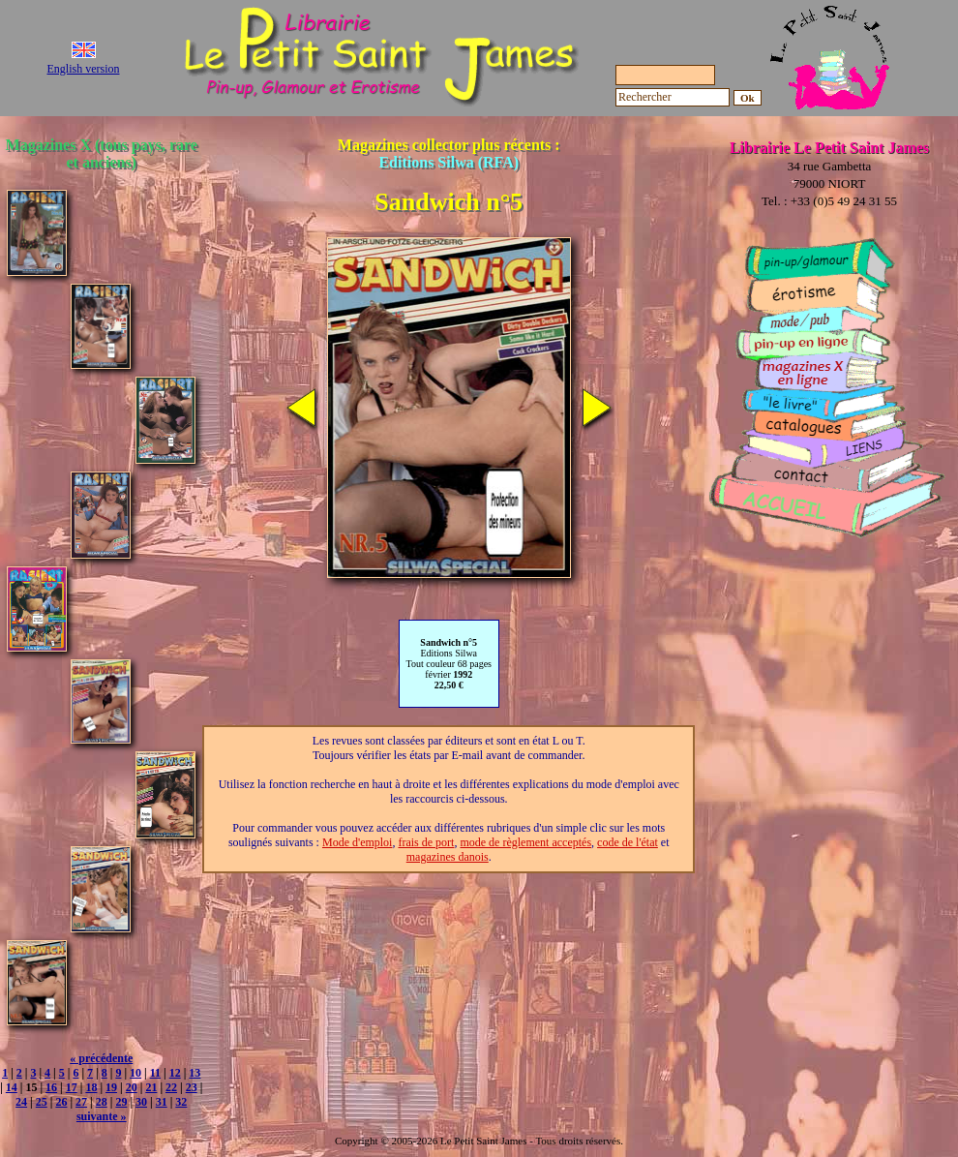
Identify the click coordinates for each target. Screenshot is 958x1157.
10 (135, 1073)
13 (194, 1073)
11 (155, 1073)
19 (111, 1087)
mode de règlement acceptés (525, 842)
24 (21, 1102)
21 (151, 1087)
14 (11, 1087)
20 (131, 1087)
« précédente (101, 1058)
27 (81, 1102)
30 (141, 1102)
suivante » (101, 1116)
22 (171, 1087)
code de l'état (627, 842)
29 (121, 1102)
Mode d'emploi (357, 842)
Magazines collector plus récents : (449, 153)
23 (191, 1087)
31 (161, 1102)
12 (175, 1073)
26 (61, 1102)
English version (83, 69)
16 (51, 1087)
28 (101, 1102)
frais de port (426, 842)
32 (181, 1102)
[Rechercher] (672, 97)
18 (91, 1087)
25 (41, 1102)
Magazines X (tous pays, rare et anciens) (101, 153)
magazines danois (447, 857)
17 (71, 1087)
